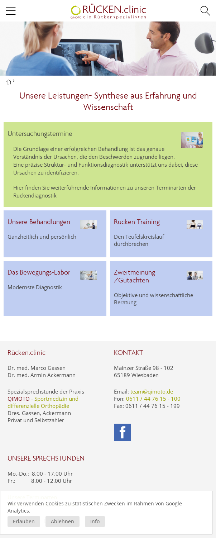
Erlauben (24, 521)
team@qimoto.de (151, 391)
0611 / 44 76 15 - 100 (153, 398)
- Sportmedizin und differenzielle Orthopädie (43, 402)
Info (95, 521)
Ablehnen (62, 521)
